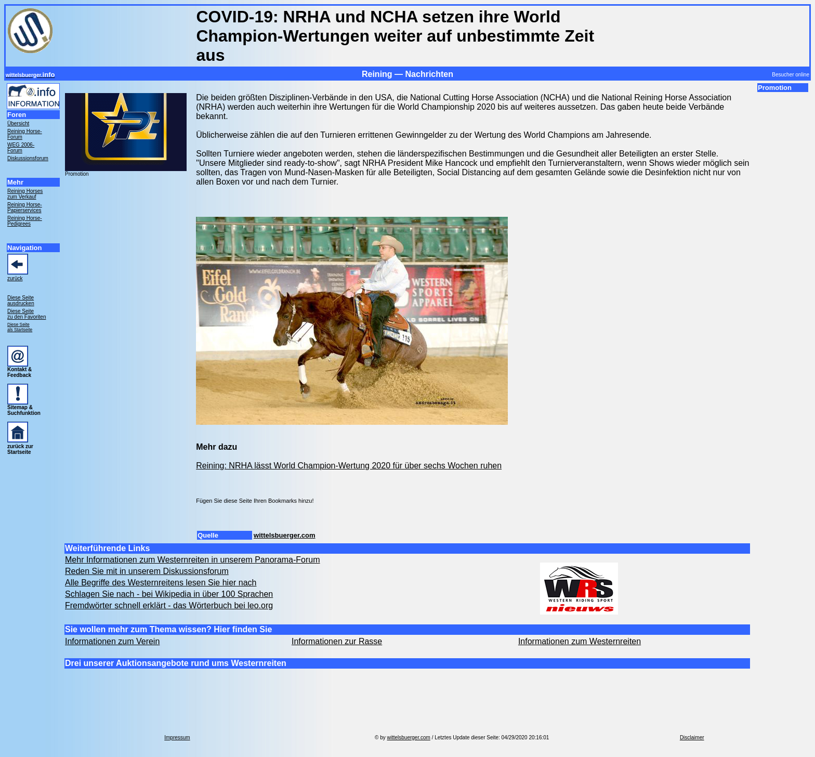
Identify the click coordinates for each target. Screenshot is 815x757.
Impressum (177, 737)
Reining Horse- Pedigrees (24, 221)
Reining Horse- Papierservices (24, 207)
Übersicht (18, 123)
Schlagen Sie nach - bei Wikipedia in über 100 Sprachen (169, 594)
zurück (14, 278)
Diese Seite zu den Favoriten (26, 314)
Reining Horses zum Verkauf (25, 194)
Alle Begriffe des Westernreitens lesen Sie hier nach (161, 582)
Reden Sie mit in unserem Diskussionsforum (147, 571)
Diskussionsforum (27, 158)
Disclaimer (692, 737)
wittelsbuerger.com (284, 535)
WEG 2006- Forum (20, 147)
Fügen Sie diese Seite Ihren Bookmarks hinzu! (254, 501)
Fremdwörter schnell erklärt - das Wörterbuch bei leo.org (169, 605)
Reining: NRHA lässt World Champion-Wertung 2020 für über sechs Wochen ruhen (349, 465)
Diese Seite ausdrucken (20, 300)
